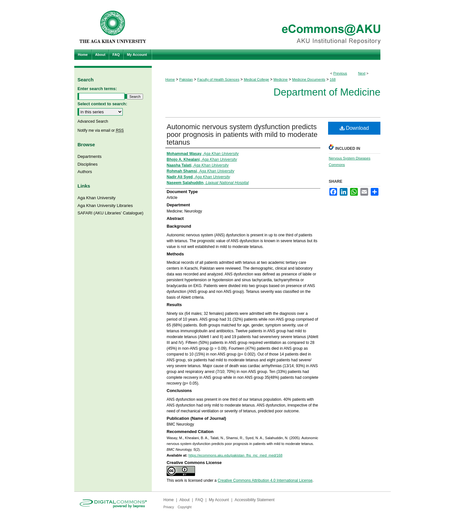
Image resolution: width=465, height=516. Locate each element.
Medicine (281, 79)
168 (333, 79)
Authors (85, 171)
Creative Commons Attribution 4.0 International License (265, 480)
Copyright (184, 507)
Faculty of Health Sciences (218, 79)
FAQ (199, 500)
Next (362, 73)
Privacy (168, 507)
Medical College (256, 79)
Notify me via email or (101, 130)
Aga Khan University (97, 197)
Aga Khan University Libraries (105, 205)
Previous (340, 73)
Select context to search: (102, 103)
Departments (89, 156)
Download (354, 128)
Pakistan (186, 79)
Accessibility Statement (254, 500)
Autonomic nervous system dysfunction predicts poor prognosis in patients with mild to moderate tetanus (242, 134)
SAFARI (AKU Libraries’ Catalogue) (110, 213)
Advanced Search (93, 121)
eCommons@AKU (271, 24)
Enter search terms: (97, 88)
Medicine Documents (309, 79)
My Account (219, 500)
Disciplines (88, 164)
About (185, 500)
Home (170, 79)
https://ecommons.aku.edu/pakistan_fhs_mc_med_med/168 (235, 455)
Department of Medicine (327, 92)
